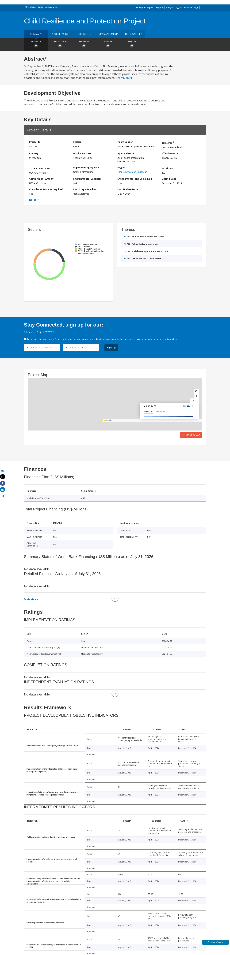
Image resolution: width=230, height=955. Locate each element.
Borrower (167, 142)
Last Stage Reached (84, 189)
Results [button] (131, 44)
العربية (178, 7)
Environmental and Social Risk (134, 178)
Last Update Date (127, 189)
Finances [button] (83, 44)
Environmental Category (87, 178)
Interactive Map (191, 435)
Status (77, 141)
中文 (196, 7)
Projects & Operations (48, 7)
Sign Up (111, 347)
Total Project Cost (40, 168)
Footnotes (30, 599)
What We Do (30, 7)
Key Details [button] (59, 44)
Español (159, 7)
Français (169, 7)
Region (121, 167)
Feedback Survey (215, 942)
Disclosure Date (82, 153)
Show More (124, 78)
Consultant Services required (46, 189)
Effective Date (169, 153)
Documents (84, 33)
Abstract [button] (36, 44)
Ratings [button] (107, 44)
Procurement (59, 33)
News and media (108, 33)
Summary (36, 33)
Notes (32, 199)
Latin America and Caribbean (132, 171)
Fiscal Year (168, 168)
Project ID (34, 141)
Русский (188, 7)
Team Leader (125, 141)
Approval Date (125, 153)
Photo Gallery (133, 33)
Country (33, 153)
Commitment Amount (41, 178)
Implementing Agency (86, 167)
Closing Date (168, 178)
